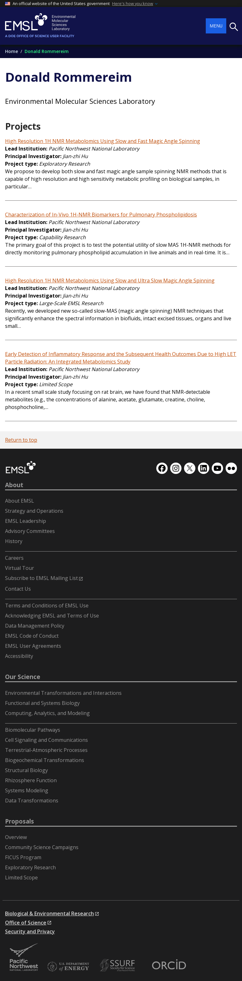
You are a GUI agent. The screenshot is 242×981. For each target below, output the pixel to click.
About (14, 485)
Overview (16, 837)
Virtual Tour (19, 567)
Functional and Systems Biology (42, 703)
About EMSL (19, 500)
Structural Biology (26, 770)
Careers (14, 557)
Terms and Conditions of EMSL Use (47, 605)
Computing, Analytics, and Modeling (47, 713)
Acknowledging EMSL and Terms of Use (52, 615)
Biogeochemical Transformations (44, 760)
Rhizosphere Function (31, 780)
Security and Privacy (30, 931)
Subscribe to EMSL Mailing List (41, 578)
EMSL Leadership (25, 520)
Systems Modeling (26, 790)
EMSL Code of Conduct (32, 635)
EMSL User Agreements (33, 645)
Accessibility (19, 656)
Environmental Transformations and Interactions (63, 692)
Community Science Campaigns (41, 847)
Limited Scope (21, 877)
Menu (216, 26)
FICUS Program (23, 857)
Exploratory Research (30, 867)
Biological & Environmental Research (49, 913)
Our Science (22, 677)
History (13, 541)
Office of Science (25, 922)
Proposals (19, 821)
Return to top (21, 439)
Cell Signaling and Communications (46, 739)
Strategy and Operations (34, 510)
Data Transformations (31, 800)
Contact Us (18, 588)
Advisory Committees (30, 531)
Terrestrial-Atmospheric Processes (46, 750)
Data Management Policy (34, 625)
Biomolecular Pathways (32, 729)
